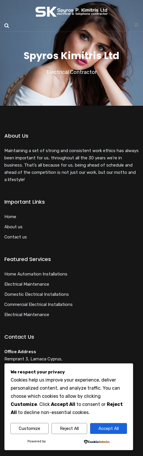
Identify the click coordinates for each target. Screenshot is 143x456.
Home (10, 216)
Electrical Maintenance (26, 284)
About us (13, 226)
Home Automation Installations (35, 274)
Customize (29, 428)
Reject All (69, 428)
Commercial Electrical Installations (38, 304)
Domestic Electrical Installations (36, 294)
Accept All (108, 428)
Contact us (15, 237)
